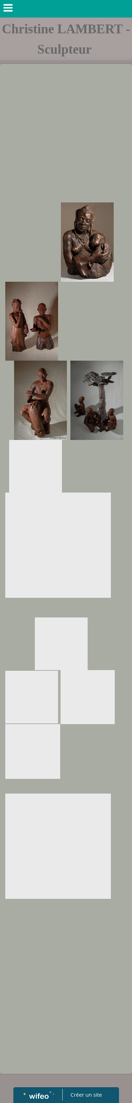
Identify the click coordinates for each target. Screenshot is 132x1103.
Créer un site (86, 1094)
